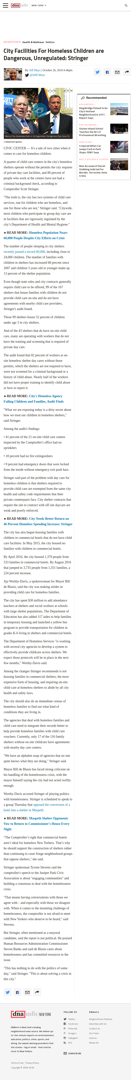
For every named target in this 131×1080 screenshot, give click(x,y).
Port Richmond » (88, 125)
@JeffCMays (37, 74)
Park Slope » (86, 142)
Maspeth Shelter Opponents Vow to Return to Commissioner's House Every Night (37, 823)
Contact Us (94, 1028)
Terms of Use (17, 1063)
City (32, 518)
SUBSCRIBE (72, 1053)
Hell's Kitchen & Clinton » (93, 160)
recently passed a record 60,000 (24, 252)
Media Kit (93, 1042)
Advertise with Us (97, 1024)
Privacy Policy (32, 1063)
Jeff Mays (35, 70)
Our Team (94, 1033)
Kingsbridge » (87, 104)
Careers (93, 1038)
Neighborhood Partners (100, 1019)
